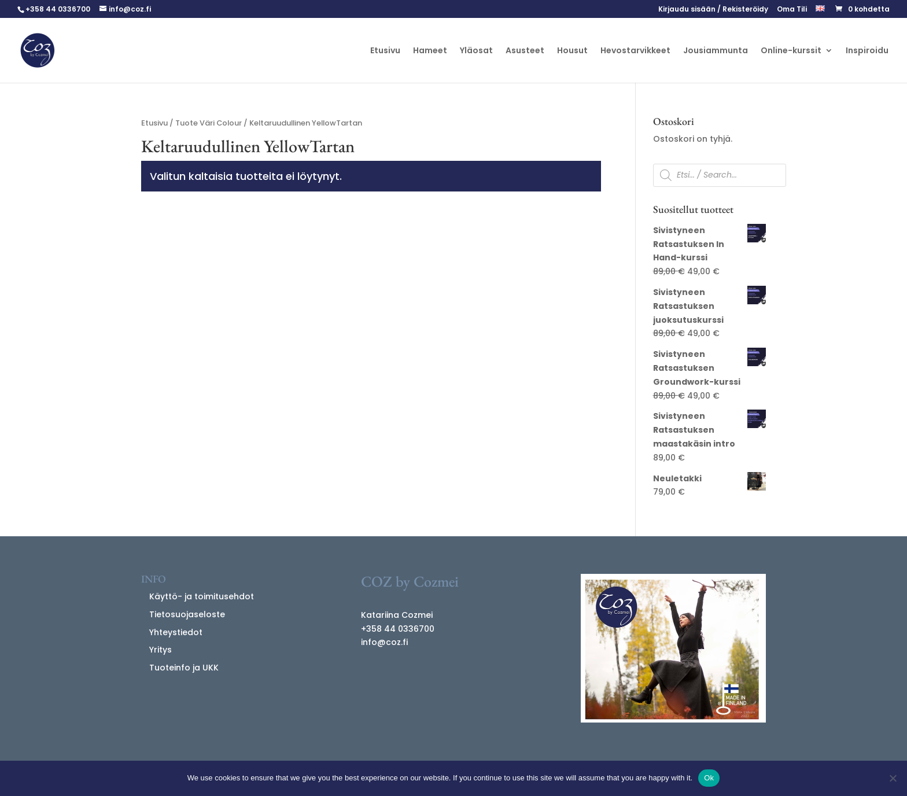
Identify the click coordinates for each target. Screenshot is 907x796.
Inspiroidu (867, 51)
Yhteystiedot (175, 632)
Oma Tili (792, 10)
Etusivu (385, 51)
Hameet (430, 51)
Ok (709, 777)
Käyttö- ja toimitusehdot (201, 596)
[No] (892, 778)
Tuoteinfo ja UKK (184, 667)
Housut (572, 51)
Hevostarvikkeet (635, 51)
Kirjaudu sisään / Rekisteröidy (713, 10)
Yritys (160, 649)
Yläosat (476, 51)
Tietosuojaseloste (187, 614)
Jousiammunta (715, 51)
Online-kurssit (791, 51)
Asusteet (525, 51)
